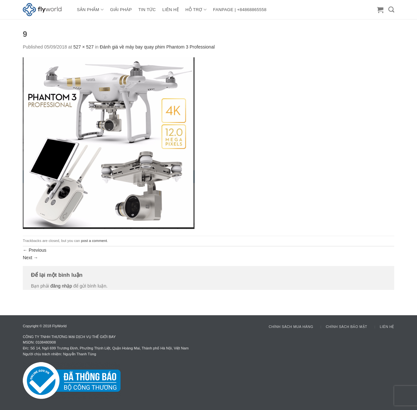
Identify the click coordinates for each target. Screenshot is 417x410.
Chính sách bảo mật (346, 327)
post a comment (94, 241)
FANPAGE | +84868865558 (239, 9)
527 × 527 (83, 46)
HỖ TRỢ (196, 10)
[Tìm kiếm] (391, 10)
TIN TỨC (147, 9)
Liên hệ (387, 327)
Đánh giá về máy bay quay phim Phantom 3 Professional (157, 46)
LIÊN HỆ (170, 9)
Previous (34, 250)
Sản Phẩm (90, 10)
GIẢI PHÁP (121, 9)
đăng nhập (61, 286)
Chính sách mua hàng (291, 327)
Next (30, 257)
